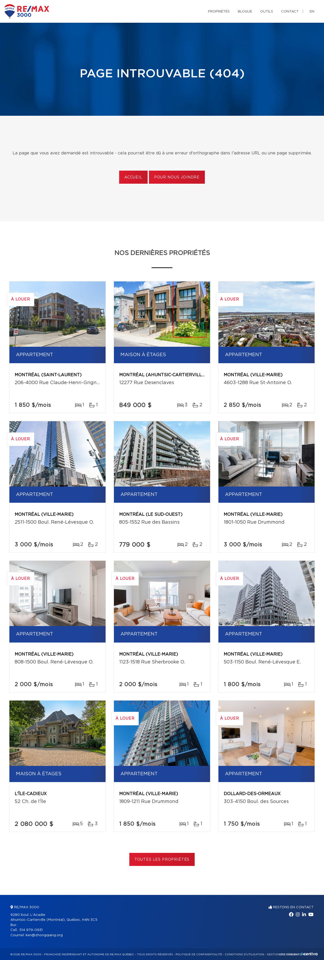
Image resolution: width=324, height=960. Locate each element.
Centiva (309, 954)
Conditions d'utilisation (244, 954)
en (312, 11)
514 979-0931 (31, 930)
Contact (290, 11)
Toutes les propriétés (162, 859)
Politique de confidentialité (199, 954)
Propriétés (219, 11)
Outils (266, 11)
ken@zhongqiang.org (44, 935)
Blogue (245, 11)
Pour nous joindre (177, 177)
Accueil (133, 177)
